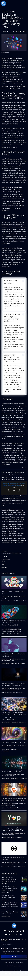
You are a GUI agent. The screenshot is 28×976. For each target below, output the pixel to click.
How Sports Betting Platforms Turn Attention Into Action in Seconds (8, 879)
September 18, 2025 (5, 916)
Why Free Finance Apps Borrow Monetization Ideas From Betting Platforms (9, 888)
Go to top (24, 468)
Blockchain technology (15, 164)
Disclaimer (9, 966)
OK (14, 490)
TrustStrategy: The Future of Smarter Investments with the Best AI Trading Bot (9, 905)
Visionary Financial (5, 559)
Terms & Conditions (9, 962)
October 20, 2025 (5, 909)
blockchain (3, 567)
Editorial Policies (18, 966)
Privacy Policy (19, 962)
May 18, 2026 (4, 883)
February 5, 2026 (5, 892)
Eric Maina (3, 633)
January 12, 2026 (5, 900)
